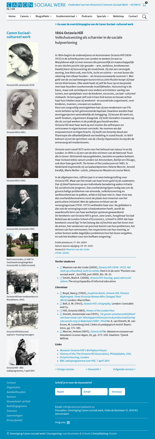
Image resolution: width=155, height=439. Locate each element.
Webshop (118, 16)
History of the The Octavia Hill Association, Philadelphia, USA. (96, 353)
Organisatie (13, 387)
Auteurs (11, 396)
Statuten (12, 410)
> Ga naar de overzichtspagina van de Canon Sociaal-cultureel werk (94, 24)
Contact (133, 16)
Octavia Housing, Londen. (75, 357)
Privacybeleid (14, 420)
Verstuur (117, 391)
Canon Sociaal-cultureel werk (19, 35)
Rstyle (113, 433)
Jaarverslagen (15, 415)
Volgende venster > (124, 369)
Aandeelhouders (16, 392)
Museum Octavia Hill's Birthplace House (83, 350)
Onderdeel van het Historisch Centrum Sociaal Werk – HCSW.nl (104, 4)
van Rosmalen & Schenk (76, 433)
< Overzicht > (93, 369)
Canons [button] (24, 16)
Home (12, 16)
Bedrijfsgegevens (17, 406)
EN (13, 8)
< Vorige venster (64, 369)
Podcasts (87, 16)
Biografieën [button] (43, 16)
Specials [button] (102, 16)
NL (8, 8)
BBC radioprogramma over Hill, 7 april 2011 (85, 360)
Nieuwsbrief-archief (18, 401)
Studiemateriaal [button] (65, 16)
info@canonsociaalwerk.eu (79, 406)
